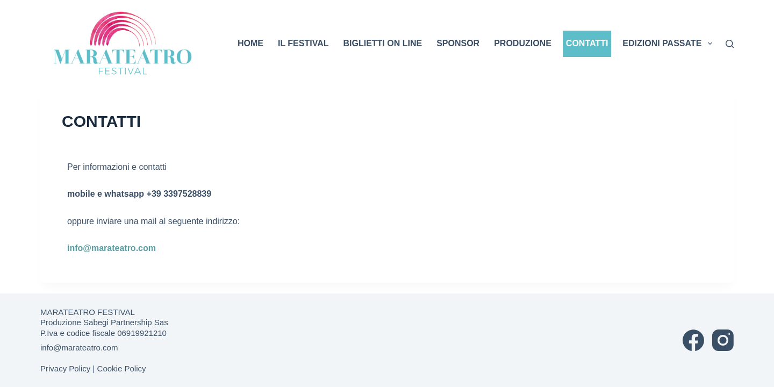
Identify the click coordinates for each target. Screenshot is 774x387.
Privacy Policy (65, 368)
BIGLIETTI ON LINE (382, 43)
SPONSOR (457, 43)
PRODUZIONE (522, 43)
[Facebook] (693, 340)
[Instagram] (723, 340)
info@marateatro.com (111, 248)
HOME (250, 43)
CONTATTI (587, 43)
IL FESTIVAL (303, 43)
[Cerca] (730, 44)
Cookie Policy (121, 368)
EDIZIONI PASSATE (668, 43)
